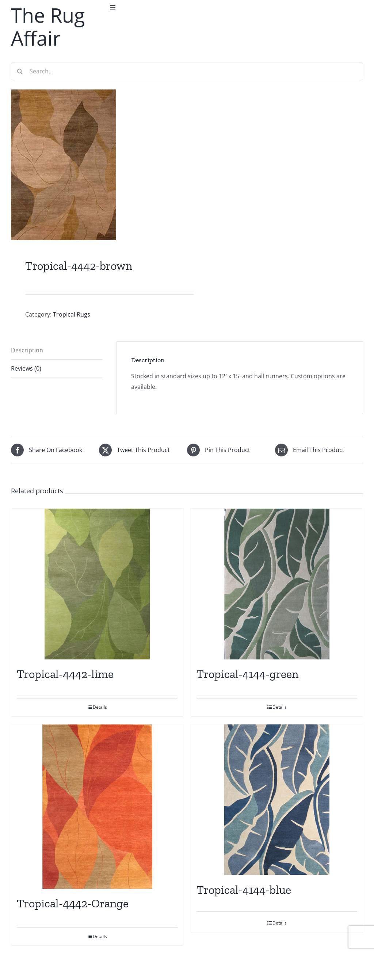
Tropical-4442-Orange (73, 903)
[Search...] (187, 71)
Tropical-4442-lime (65, 674)
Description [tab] (27, 350)
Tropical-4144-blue (243, 890)
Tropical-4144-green (247, 674)
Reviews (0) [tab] (26, 368)
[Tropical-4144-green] (277, 584)
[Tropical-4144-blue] (277, 799)
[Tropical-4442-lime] (97, 584)
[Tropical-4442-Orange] (97, 806)
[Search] (20, 71)
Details (100, 707)
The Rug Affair (48, 26)
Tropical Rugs (71, 314)
